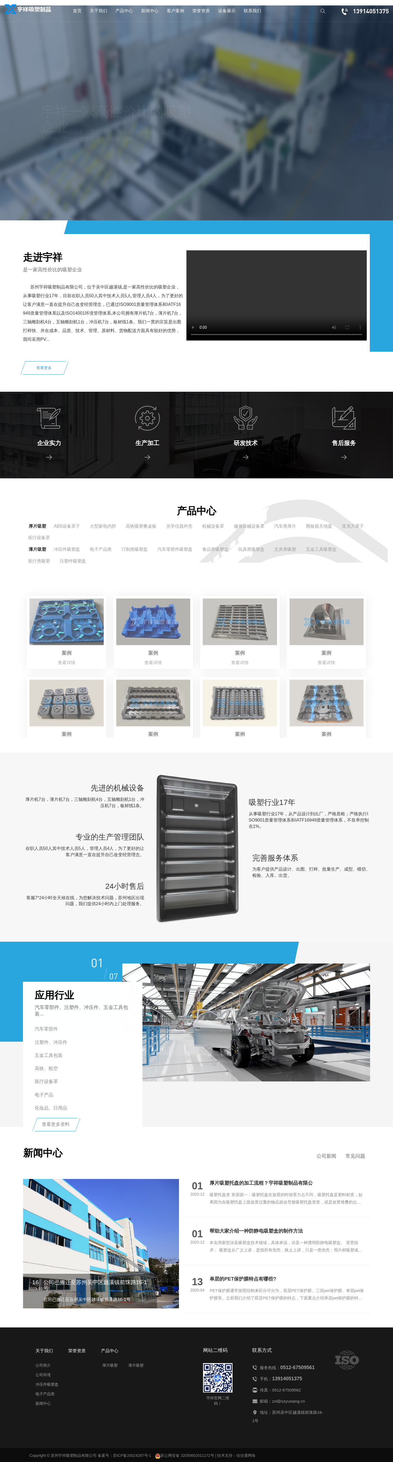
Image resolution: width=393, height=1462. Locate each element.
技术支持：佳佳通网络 (236, 1455)
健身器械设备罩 (249, 526)
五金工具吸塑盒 (321, 549)
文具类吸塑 (285, 549)
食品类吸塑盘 (215, 549)
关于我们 (98, 10)
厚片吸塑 (37, 526)
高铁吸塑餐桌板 (141, 526)
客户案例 (175, 10)
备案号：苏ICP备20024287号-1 (124, 1455)
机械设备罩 (213, 526)
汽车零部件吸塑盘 (174, 549)
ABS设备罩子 (67, 526)
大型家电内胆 (103, 526)
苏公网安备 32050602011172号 (184, 1456)
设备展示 (227, 10)
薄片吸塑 (37, 549)
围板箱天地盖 (319, 526)
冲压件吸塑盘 (67, 549)
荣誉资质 (201, 10)
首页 (77, 10)
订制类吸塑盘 (134, 549)
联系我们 (252, 10)
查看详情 (63, 153)
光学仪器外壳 (179, 526)
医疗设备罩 (39, 537)
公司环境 (43, 1375)
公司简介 (43, 1365)
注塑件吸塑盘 (73, 561)
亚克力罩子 (353, 526)
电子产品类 (101, 549)
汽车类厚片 (285, 526)
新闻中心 (150, 10)
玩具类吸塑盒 (251, 549)
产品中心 (124, 10)
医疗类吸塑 (39, 561)
